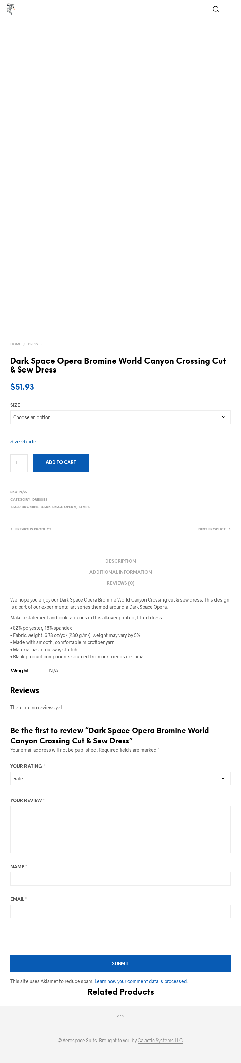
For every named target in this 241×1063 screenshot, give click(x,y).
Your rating (27, 766)
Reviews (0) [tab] (120, 583)
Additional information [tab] (120, 572)
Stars (84, 507)
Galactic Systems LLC (160, 1040)
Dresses (34, 344)
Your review (27, 801)
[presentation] (62, 936)
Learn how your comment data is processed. (141, 981)
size (15, 405)
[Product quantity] (19, 463)
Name (18, 867)
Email (18, 899)
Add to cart (61, 462)
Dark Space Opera (58, 507)
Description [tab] (120, 561)
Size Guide (23, 441)
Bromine (30, 507)
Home (15, 344)
